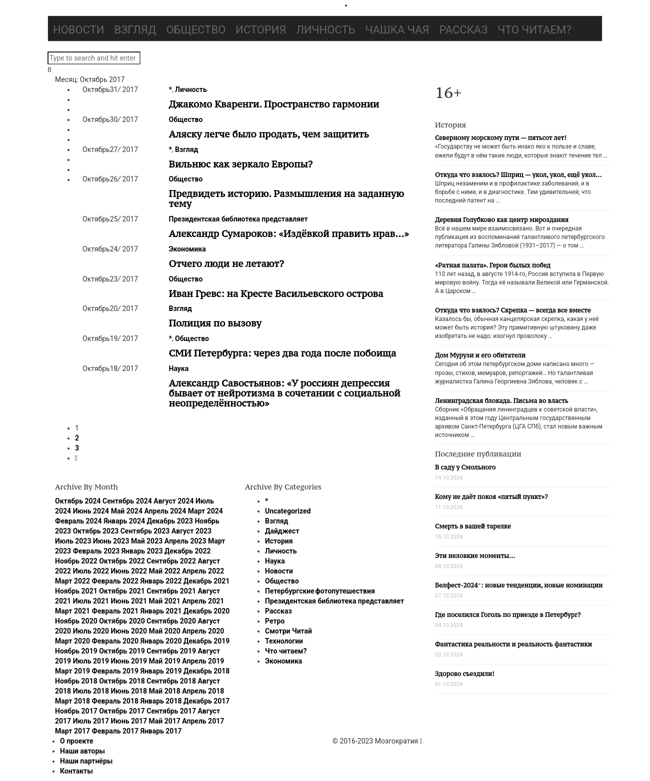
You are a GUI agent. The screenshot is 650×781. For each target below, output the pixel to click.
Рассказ (463, 30)
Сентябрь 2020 (171, 621)
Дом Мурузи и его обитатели (480, 355)
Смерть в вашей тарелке (473, 526)
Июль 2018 (91, 691)
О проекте (77, 741)
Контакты (76, 771)
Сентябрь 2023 (145, 531)
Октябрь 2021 (122, 591)
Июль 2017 (91, 721)
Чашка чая (398, 30)
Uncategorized (287, 511)
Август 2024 (174, 501)
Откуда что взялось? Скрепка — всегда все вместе (512, 310)
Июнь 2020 (129, 631)
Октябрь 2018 (122, 681)
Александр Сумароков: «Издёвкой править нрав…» (289, 234)
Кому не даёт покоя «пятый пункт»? (491, 496)
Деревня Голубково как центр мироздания (501, 220)
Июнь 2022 (129, 571)
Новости (78, 30)
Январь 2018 (161, 701)
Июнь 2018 (129, 691)
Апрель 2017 (203, 721)
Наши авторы (82, 751)
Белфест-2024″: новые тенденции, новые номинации (518, 585)
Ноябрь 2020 (76, 621)
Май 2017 (164, 721)
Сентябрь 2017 (171, 711)
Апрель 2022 (203, 571)
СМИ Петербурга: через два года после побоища (282, 353)
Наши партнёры (86, 761)
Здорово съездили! (464, 674)
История (261, 30)
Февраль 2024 (78, 521)
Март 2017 (72, 731)
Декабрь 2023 (169, 521)
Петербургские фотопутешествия (320, 591)
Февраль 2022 (115, 581)
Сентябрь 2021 (171, 591)
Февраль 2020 (115, 641)
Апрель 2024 (165, 511)
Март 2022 (72, 581)
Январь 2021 (161, 611)
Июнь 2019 (129, 661)
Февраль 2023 (96, 551)
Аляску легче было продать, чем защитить (269, 134)
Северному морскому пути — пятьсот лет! (500, 138)
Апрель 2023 (185, 541)
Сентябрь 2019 (171, 651)
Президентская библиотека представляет (238, 219)
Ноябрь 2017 (76, 711)
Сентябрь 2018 (171, 681)
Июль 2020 (91, 631)
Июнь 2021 (129, 601)
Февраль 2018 (115, 701)
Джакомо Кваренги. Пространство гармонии (274, 104)
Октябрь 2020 (122, 621)
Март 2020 (72, 641)
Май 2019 (164, 661)
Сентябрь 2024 (127, 501)
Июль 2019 (91, 661)
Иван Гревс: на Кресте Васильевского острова (276, 294)
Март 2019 (72, 671)
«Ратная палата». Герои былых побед (492, 265)
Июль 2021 (91, 601)
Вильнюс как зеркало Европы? (241, 164)
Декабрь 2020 (207, 611)
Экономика (187, 249)
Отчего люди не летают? (226, 264)
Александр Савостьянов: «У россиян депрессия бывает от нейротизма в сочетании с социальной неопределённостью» (284, 393)
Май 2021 (164, 601)
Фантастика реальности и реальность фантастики (513, 644)
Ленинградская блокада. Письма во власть (501, 400)
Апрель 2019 (203, 661)
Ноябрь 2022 (76, 561)
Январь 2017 (161, 731)
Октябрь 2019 (122, 651)
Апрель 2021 (203, 601)
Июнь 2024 (91, 511)
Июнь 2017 (129, 721)
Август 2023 (192, 531)
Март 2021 (72, 611)
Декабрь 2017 (207, 701)
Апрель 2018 (203, 691)
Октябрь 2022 (122, 561)
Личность (326, 30)
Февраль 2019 (115, 671)
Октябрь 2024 (78, 501)
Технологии (284, 641)
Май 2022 (164, 571)
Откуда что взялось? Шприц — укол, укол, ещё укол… (518, 174)
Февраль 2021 (115, 611)
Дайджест (282, 531)
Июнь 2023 (111, 541)
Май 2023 (146, 541)
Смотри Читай (288, 631)
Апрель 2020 (203, 631)
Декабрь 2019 (207, 641)
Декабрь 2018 (207, 671)
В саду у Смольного (465, 467)
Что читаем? (534, 30)
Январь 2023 (142, 551)
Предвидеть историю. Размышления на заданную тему (286, 199)
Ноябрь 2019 (76, 651)
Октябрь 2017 (122, 711)
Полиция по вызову (215, 323)
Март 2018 (72, 701)
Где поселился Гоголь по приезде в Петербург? (507, 614)
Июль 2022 (91, 571)
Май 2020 (164, 631)
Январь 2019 (161, 671)
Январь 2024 (124, 521)
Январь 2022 (161, 581)
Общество (196, 30)
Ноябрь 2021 (76, 591)
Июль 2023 (73, 541)
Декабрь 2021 (207, 581)
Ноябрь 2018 (76, 681)
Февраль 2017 (115, 731)
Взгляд (135, 30)
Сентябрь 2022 (171, 561)
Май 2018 (164, 691)
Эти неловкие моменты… (475, 556)
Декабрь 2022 (187, 551)
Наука (179, 368)
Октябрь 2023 (96, 531)
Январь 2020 (161, 641)
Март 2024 (205, 511)
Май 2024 (126, 511)
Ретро (274, 621)
